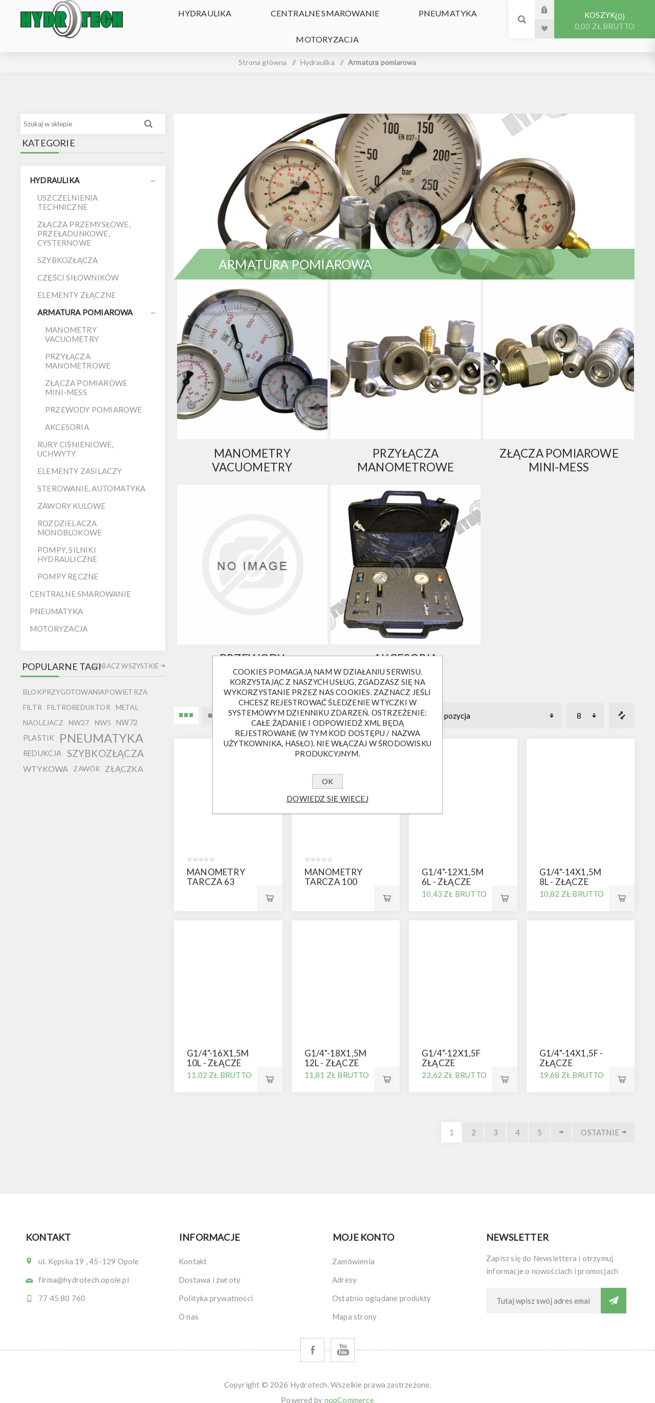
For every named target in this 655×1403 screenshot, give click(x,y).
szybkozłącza (105, 739)
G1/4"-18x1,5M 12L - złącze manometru (335, 1049)
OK (327, 781)
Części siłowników (78, 263)
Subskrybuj (613, 1287)
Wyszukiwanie (148, 110)
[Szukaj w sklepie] (78, 110)
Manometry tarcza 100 (333, 863)
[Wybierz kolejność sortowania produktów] (497, 702)
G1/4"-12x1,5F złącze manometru (451, 1049)
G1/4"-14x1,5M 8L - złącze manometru (570, 868)
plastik (38, 724)
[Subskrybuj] (543, 1287)
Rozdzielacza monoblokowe (69, 514)
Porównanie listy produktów (622, 702)
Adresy (344, 1265)
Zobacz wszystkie (125, 652)
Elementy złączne (76, 281)
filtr (32, 693)
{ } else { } (252, 345)
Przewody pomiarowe (252, 651)
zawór (86, 755)
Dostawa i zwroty (210, 1265)
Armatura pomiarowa (85, 298)
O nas (189, 1302)
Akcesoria (406, 645)
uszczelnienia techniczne (67, 188)
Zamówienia (353, 1247)
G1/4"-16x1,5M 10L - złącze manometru (218, 1049)
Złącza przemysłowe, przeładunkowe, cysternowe (83, 219)
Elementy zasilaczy (79, 457)
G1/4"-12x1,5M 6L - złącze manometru (453, 868)
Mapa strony (354, 1302)
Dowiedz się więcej (327, 798)
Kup (269, 884)
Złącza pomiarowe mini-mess (559, 446)
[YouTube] (343, 1336)
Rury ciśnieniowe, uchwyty (75, 435)
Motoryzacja (327, 29)
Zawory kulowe (71, 492)
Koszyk (604, 20)
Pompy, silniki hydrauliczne (67, 540)
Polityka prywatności (216, 1284)
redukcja (42, 739)
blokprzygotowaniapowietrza (85, 678)
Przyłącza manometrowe (405, 446)
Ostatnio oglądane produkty (381, 1284)
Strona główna (262, 48)
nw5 (103, 709)
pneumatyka (101, 724)
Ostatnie (600, 1118)
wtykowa (45, 755)
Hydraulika (214, 10)
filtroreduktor (79, 693)
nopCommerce (349, 1386)
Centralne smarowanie (325, 10)
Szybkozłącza (67, 246)
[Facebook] (312, 1336)
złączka (124, 755)
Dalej (561, 1118)
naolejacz (43, 709)
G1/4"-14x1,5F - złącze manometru (571, 1049)
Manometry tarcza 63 (216, 863)
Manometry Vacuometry (252, 446)
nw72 (127, 708)
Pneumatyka (438, 10)
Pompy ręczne (67, 562)
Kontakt (193, 1247)
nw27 (79, 709)
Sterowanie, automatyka (91, 474)
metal (127, 693)
